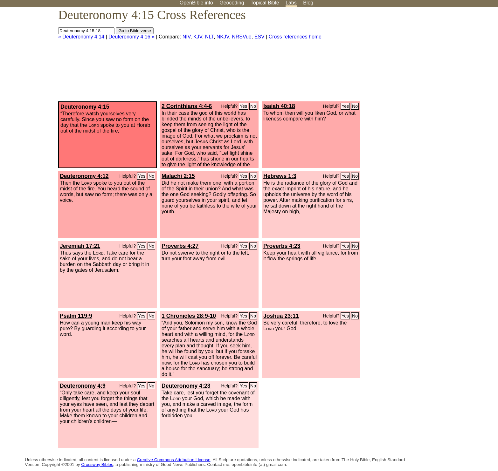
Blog (308, 2)
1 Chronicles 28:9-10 (189, 316)
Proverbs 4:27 (180, 246)
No (253, 106)
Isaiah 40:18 (279, 106)
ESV (259, 36)
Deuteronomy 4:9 (83, 386)
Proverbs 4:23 (281, 246)
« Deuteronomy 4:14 (81, 36)
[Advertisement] (434, 56)
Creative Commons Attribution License (173, 459)
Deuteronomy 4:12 (84, 176)
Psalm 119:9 (76, 316)
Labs (291, 2)
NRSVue (242, 36)
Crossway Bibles (97, 464)
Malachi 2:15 (178, 176)
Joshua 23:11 (281, 316)
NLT (209, 36)
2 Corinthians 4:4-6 (187, 106)
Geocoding (231, 2)
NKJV (223, 36)
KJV (197, 36)
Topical (265, 2)
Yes (243, 106)
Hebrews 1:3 (279, 176)
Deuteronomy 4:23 (186, 386)
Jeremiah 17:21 (80, 246)
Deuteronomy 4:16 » (131, 36)
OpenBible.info (196, 2)
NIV (186, 36)
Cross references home (295, 36)
